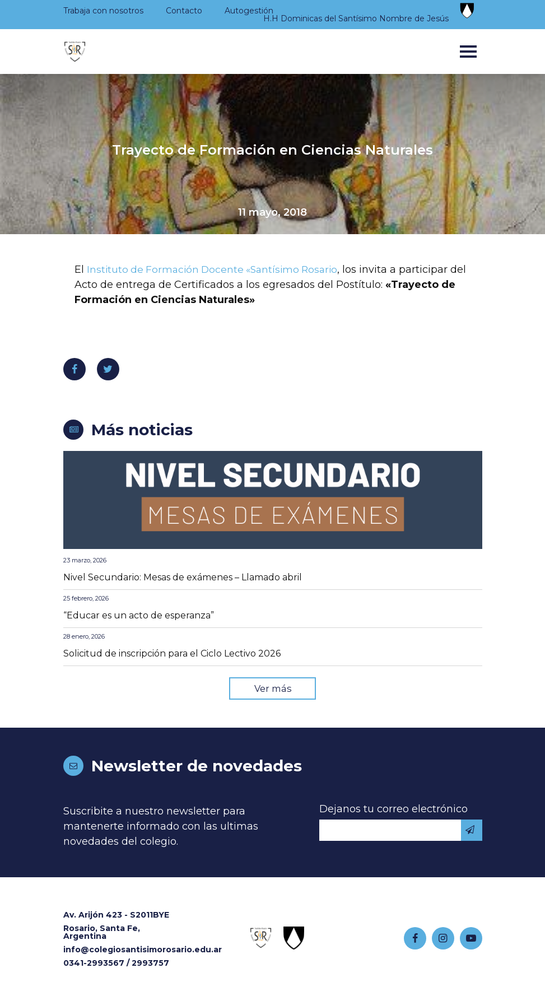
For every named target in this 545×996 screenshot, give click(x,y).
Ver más (273, 689)
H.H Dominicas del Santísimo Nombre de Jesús (356, 18)
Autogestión (249, 11)
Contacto (184, 11)
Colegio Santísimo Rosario (74, 52)
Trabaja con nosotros (103, 11)
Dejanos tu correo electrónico (393, 810)
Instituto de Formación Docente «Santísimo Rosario (216, 269)
